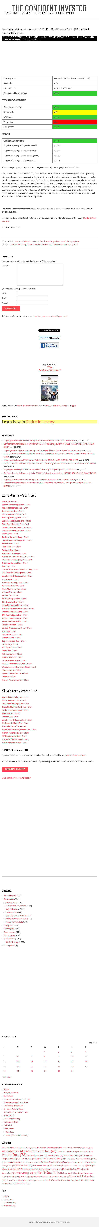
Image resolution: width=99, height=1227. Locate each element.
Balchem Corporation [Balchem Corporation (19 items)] (37, 1155)
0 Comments (34, 39)
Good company (50, 37)
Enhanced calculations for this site (17, 1099)
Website (4, 303)
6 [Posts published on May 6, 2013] (17, 1057)
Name (4, 293)
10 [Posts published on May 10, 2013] (72, 1057)
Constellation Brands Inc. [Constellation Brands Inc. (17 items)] (16, 1162)
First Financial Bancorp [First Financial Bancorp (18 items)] (42, 1166)
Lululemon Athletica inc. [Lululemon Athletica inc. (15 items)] (52, 1169)
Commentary (9, 899)
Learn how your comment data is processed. (50, 316)
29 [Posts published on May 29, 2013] (45, 1071)
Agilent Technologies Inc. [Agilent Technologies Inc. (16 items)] (29, 1148)
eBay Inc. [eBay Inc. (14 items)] (70, 1162)
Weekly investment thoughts (17, 919)
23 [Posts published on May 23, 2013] (59, 1066)
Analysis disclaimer (11, 1093)
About (6, 1089)
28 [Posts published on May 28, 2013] (32, 1071)
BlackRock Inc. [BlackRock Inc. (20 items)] (55, 1155)
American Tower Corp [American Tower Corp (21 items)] (68, 1151)
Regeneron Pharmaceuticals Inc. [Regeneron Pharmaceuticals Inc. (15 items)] (39, 1177)
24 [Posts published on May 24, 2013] (72, 1066)
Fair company (9, 929)
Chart (14, 501)
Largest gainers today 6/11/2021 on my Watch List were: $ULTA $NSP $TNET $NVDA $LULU (40, 441)
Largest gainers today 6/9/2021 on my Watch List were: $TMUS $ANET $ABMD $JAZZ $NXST (41, 460)
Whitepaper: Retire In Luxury (17, 1135)
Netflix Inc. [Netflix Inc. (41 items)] (48, 1172)
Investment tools (12, 912)
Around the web (10, 896)
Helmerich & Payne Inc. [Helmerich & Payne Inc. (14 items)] (77, 1166)
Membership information (13, 1106)
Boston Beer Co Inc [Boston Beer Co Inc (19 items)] (72, 1155)
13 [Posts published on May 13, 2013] (18, 1061)
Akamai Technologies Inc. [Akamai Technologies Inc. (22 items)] (53, 1148)
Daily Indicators (12, 909)
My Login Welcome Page (13, 1109)
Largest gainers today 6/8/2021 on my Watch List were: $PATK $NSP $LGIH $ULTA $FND (39, 470)
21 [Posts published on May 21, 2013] (32, 1066)
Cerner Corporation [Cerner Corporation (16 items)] (73, 1159)
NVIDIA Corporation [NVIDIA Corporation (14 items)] (66, 1173)
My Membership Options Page (16, 1112)
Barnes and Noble (60, 406)
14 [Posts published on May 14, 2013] (32, 1061)
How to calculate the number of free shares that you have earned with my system (47, 241)
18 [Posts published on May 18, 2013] (86, 1061)
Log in (6, 1196)
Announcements (12, 903)
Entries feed (8, 1199)
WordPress (66, 1222)
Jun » (10, 1077)
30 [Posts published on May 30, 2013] (59, 1071)
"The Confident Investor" (50, 368)
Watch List (8, 1125)
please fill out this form (75, 755)
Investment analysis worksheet (16, 1102)
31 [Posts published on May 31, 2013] (72, 1071)
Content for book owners (16, 906)
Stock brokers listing (12, 1119)
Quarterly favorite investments (17, 916)
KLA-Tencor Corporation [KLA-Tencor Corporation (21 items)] (29, 1169)
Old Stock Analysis (13, 942)
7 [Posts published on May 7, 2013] (31, 1057)
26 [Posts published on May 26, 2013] (4, 1071)
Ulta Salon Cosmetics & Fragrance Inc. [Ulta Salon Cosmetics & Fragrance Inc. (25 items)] (68, 1180)
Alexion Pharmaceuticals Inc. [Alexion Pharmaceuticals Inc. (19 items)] (80, 1148)
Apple (73, 406)
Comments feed (10, 1203)
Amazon (48, 406)
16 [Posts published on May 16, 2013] (59, 1061)
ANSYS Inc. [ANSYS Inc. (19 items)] (86, 1152)
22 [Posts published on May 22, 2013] (45, 1066)
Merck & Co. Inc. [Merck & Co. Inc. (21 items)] (71, 1169)
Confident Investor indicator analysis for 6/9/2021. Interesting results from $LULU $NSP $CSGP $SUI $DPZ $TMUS (50, 463)
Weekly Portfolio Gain (14, 922)
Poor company (9, 935)
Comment (6, 266)
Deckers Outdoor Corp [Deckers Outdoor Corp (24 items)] (53, 1162)
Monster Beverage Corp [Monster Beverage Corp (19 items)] (26, 1173)
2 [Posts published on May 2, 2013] (58, 1052)
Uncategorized (9, 945)
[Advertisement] (12, 830)
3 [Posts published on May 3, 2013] (71, 1052)
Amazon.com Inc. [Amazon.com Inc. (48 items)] (41, 1151)
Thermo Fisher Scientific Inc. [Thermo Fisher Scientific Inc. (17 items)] (18, 1180)
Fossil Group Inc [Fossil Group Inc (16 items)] (60, 1166)
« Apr (4, 1077)
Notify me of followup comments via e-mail (20, 289)
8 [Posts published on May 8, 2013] (44, 1057)
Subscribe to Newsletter (16, 777)
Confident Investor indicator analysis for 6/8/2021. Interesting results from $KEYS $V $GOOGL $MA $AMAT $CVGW (50, 473)
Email (4, 298)
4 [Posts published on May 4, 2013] (85, 1052)
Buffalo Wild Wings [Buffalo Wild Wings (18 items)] (26, 1159)
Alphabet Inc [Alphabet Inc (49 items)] (13, 1151)
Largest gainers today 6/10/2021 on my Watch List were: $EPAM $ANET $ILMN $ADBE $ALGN (41, 450)
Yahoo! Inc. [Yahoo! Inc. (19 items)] (23, 1183)
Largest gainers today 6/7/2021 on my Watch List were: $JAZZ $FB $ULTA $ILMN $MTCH (39, 480)
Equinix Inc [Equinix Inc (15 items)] (80, 1162)
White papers (9, 1128)
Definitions (10, 1132)
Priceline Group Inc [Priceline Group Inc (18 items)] (17, 1177)
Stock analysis (63, 37)
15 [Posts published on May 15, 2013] (45, 1061)
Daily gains (8, 926)
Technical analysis (11, 1122)
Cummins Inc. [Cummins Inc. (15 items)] (34, 1162)
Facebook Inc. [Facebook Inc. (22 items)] (24, 1166)
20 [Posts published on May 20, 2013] (18, 1066)
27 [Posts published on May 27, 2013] (18, 1071)
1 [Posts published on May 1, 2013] (44, 1052)
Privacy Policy (9, 1115)
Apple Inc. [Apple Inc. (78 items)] (14, 1155)
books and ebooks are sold (28, 406)
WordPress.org (9, 1206)
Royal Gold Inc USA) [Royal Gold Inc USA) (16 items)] (60, 1177)
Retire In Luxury (40, 422)
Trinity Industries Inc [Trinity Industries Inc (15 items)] (39, 1180)
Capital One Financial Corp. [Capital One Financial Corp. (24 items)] (50, 1159)
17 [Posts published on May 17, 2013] (72, 1061)
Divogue (51, 1222)
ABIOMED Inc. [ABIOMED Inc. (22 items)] (10, 1148)
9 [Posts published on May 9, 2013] (58, 1057)
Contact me (8, 1096)
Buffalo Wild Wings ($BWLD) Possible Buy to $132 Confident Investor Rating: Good (44, 245)
